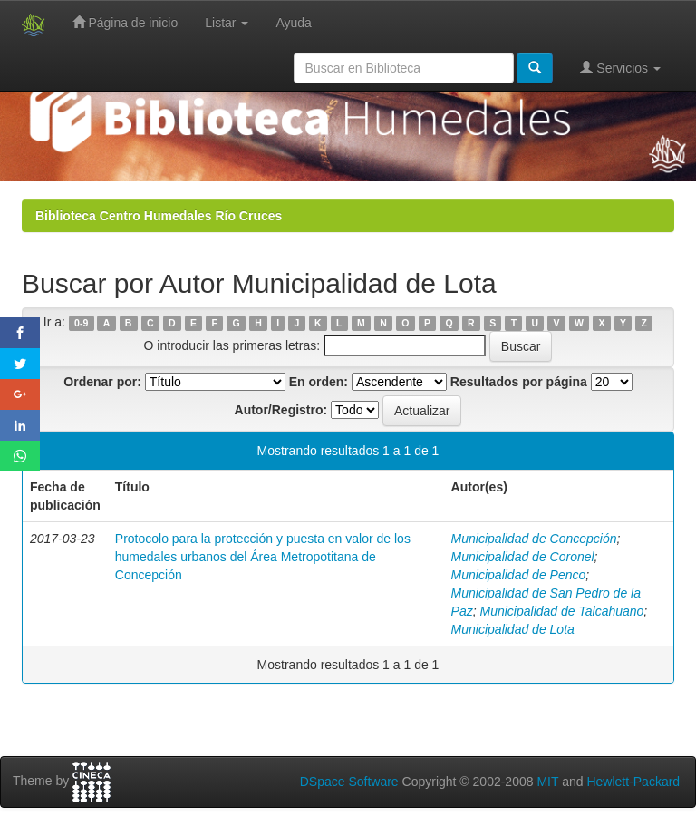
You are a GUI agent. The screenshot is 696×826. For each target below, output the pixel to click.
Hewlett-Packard (633, 781)
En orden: (318, 381)
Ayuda (293, 22)
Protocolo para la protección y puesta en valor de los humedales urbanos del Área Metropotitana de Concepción (263, 556)
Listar (226, 22)
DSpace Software (349, 781)
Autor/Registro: (281, 410)
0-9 (81, 322)
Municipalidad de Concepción (534, 538)
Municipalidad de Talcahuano (562, 611)
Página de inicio (125, 22)
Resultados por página (518, 381)
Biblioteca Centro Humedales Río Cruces (158, 216)
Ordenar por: (102, 381)
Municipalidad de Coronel (522, 556)
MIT (547, 781)
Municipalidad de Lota (513, 629)
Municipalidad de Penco (518, 575)
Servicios (620, 67)
